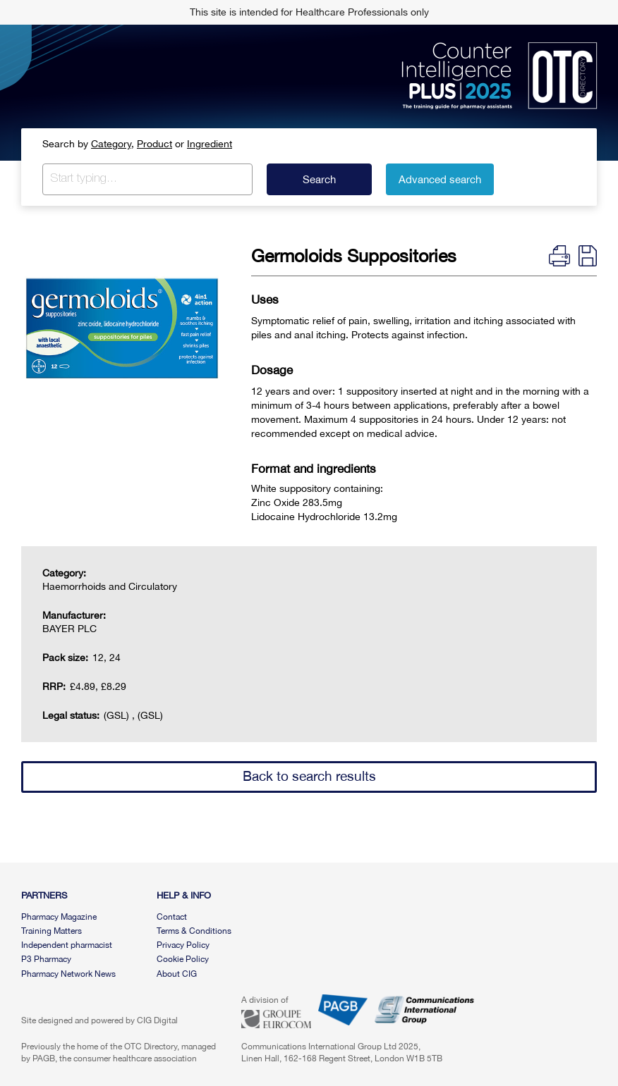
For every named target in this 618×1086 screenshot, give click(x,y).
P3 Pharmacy (46, 959)
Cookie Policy (183, 959)
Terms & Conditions (194, 931)
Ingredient (209, 143)
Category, (112, 143)
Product (154, 143)
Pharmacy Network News (68, 974)
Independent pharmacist (66, 945)
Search (319, 179)
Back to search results (309, 776)
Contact (172, 917)
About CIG (177, 974)
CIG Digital (157, 1020)
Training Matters (51, 931)
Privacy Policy (183, 945)
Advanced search (440, 179)
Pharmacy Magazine (59, 917)
